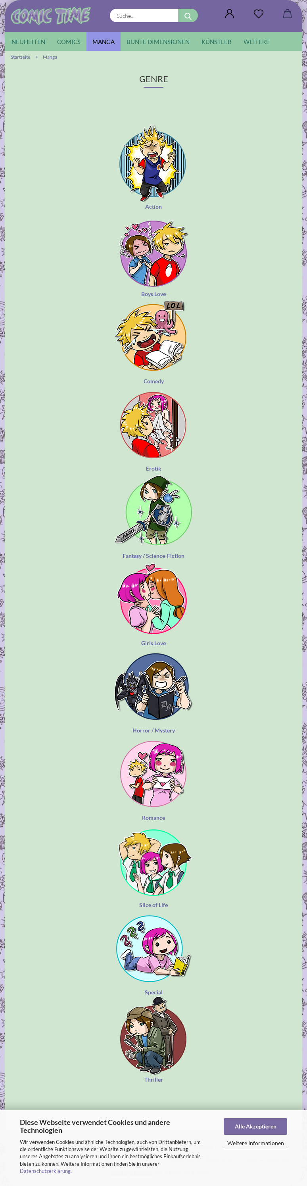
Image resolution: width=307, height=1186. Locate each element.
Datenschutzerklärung (45, 1171)
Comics (69, 41)
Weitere (257, 41)
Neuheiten (28, 41)
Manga (103, 41)
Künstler (216, 41)
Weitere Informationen (255, 1143)
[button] (229, 14)
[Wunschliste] (258, 14)
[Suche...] (188, 15)
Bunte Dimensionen (158, 41)
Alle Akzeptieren (255, 1126)
